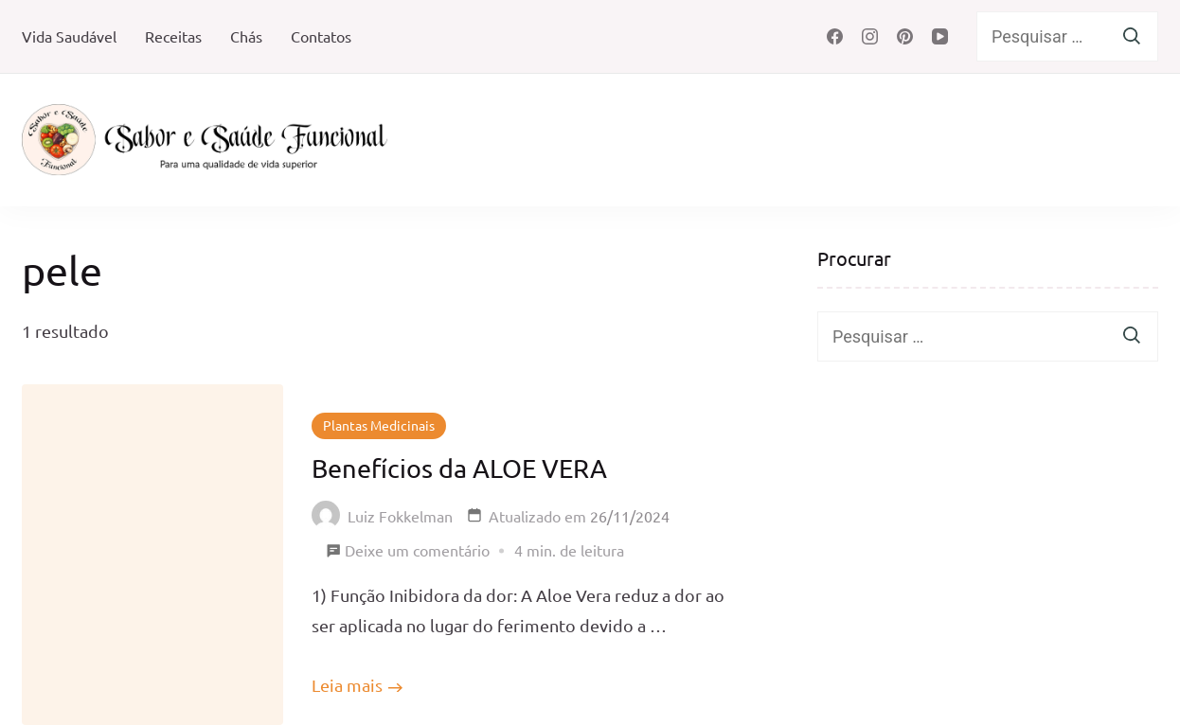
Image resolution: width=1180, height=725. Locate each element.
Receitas (173, 36)
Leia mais (347, 685)
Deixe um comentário (417, 551)
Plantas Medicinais (379, 424)
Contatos (321, 36)
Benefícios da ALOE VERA (459, 468)
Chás (246, 36)
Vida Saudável (69, 36)
